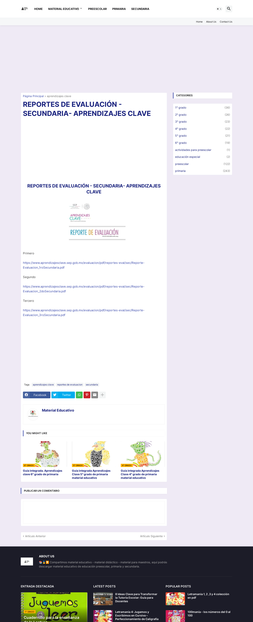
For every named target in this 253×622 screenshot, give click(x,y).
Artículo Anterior (35, 536)
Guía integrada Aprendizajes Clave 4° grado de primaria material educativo (140, 474)
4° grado (202, 129)
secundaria (140, 8)
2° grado (202, 115)
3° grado (202, 122)
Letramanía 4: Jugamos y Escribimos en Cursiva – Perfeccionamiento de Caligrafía (137, 615)
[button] (219, 9)
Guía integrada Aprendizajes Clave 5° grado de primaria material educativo (91, 474)
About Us (211, 21)
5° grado (202, 136)
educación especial (202, 157)
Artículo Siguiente (151, 536)
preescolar (97, 8)
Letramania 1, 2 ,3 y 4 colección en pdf (208, 595)
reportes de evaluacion (69, 384)
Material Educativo (63, 8)
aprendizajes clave (59, 96)
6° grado (202, 143)
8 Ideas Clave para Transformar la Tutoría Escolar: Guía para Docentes (136, 597)
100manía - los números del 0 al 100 (209, 613)
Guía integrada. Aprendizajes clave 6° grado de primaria (42, 472)
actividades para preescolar (202, 150)
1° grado (202, 108)
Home (38, 8)
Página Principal (33, 96)
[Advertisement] (126, 59)
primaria (119, 8)
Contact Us (226, 21)
